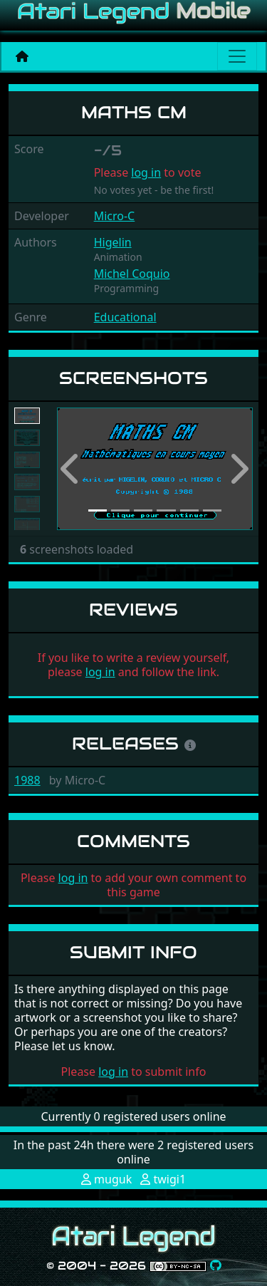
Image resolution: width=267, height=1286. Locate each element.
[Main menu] (237, 56)
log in (146, 172)
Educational (125, 317)
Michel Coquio (132, 273)
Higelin (113, 242)
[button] (71, 469)
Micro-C (114, 216)
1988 (27, 780)
